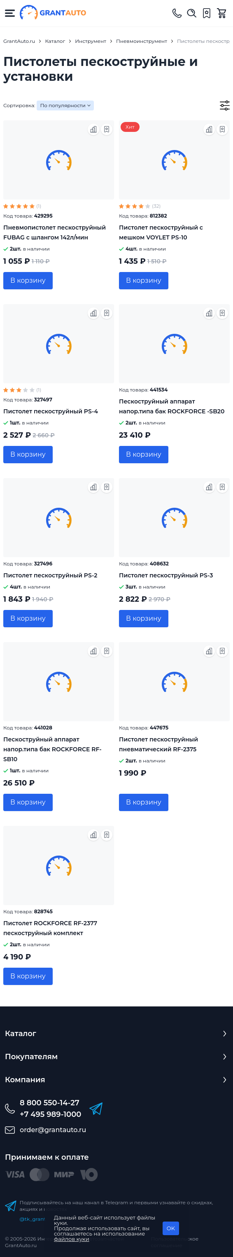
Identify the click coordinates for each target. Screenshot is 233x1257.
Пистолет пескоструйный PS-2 (50, 575)
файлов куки (71, 1239)
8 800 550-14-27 (49, 1102)
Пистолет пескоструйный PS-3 (166, 575)
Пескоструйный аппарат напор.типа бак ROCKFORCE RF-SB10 (52, 749)
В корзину (28, 280)
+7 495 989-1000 (50, 1114)
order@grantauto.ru (53, 1130)
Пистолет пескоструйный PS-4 (50, 411)
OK (171, 1228)
